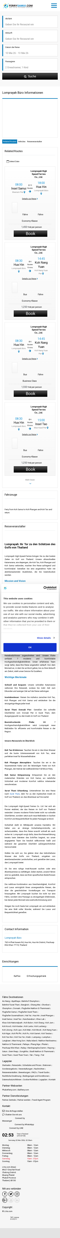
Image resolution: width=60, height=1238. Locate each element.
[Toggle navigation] (54, 5)
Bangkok (25, 1005)
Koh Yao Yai (19, 1037)
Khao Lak (40, 1019)
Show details (44, 638)
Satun (4, 1051)
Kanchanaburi (29, 1019)
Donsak (16, 1008)
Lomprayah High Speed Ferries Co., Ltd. (39, 174)
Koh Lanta (28, 1026)
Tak (31, 1055)
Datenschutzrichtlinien (11, 1079)
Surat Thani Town (20, 1055)
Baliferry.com (23, 1090)
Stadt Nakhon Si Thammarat (42, 1051)
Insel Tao (41, 424)
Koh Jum (49, 1023)
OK (30, 647)
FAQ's (34, 1072)
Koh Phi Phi (16, 1033)
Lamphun (46, 1037)
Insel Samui (18, 188)
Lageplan (43, 1079)
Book (30, 233)
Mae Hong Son (18, 1041)
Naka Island (32, 1041)
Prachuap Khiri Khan (10, 1048)
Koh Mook (36, 1030)
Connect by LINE (12, 1128)
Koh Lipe (17, 1030)
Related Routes (9, 141)
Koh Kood (6, 1026)
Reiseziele (16, 1065)
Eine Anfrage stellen (12, 1111)
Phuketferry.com (9, 1090)
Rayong (51, 1048)
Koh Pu (26, 1033)
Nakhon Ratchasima (47, 1041)
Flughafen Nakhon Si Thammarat (36, 1008)
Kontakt (52, 1079)
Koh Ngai (6, 1033)
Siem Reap (13, 1051)
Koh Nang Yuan (49, 1030)
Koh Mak (27, 1030)
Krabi (28, 1037)
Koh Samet (35, 1033)
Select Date (13, 161)
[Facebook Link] (4, 1194)
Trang (36, 1055)
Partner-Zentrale (9, 1100)
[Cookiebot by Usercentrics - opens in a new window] (43, 588)
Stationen (47, 1065)
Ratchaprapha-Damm (37, 1048)
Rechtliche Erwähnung (11, 1076)
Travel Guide (43, 1072)
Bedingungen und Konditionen (36, 1076)
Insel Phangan (47, 1015)
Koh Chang (39, 1023)
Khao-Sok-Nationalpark (12, 1023)
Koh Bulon (28, 1023)
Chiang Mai (35, 1005)
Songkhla (24, 1051)
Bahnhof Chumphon (30, 1001)
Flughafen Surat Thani (27, 1012)
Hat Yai (28, 1015)
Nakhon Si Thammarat (11, 1044)
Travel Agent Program (41, 1100)
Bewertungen (24, 1072)
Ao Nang (6, 1001)
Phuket (45, 1044)
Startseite (6, 1065)
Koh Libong (7, 1030)
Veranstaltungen (26, 1069)
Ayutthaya (15, 1001)
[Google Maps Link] (4, 1200)
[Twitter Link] (10, 1194)
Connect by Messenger (13, 1119)
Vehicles (21, 141)
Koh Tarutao (46, 1033)
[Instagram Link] (17, 1194)
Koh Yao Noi (7, 1037)
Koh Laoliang (40, 1026)
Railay (23, 1048)
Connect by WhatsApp (18, 1124)
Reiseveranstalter (34, 141)
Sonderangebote (9, 1069)
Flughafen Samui (9, 1012)
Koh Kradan (18, 1026)
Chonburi (46, 1005)
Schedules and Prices (32, 1065)
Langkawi (6, 1041)
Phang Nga (35, 1044)
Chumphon (7, 1008)
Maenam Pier (18, 192)
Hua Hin (41, 187)
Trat (42, 1055)
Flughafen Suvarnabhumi (13, 1015)
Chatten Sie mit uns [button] (12, 1114)
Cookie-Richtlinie (30, 1079)
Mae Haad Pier (41, 428)
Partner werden (23, 1100)
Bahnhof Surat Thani (11, 1005)
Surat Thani (15, 794)
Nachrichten (39, 1069)
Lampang (36, 1037)
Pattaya (26, 1044)
